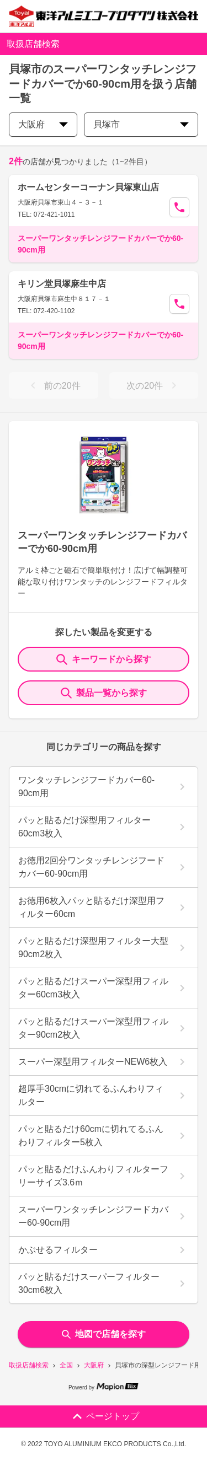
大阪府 (94, 1365)
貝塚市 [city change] (141, 124)
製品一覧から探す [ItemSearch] (104, 693)
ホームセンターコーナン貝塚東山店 (88, 187)
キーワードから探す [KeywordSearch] (103, 659)
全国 (66, 1365)
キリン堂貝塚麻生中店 (62, 283)
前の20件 (53, 385)
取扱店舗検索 (29, 1365)
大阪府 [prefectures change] (43, 124)
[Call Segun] (179, 207)
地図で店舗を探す (104, 1334)
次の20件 (153, 385)
